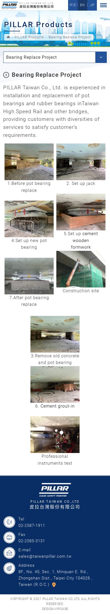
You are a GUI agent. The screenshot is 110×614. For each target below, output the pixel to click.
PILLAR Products (29, 37)
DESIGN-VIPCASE (55, 609)
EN (82, 5)
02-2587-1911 (31, 525)
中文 (72, 5)
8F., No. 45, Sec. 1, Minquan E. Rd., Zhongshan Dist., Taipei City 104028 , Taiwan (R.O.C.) (55, 578)
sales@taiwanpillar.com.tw (45, 556)
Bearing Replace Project (70, 37)
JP (92, 5)
